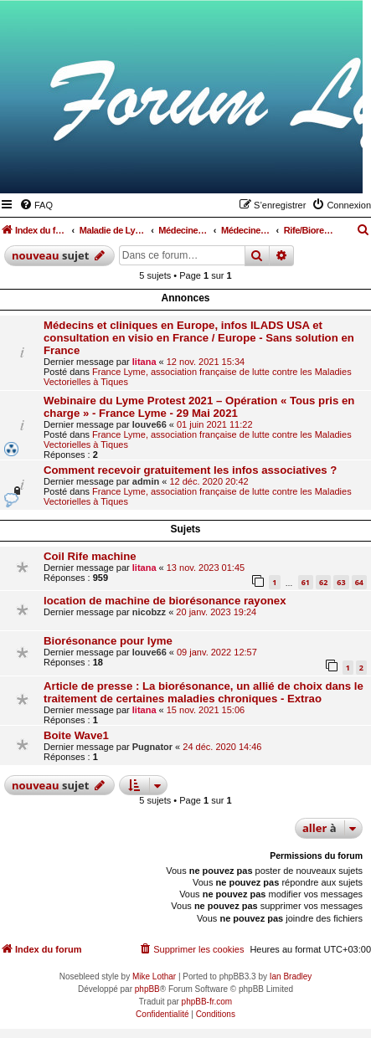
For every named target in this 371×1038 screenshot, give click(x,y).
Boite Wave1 (76, 735)
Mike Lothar (154, 976)
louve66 (149, 424)
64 (359, 582)
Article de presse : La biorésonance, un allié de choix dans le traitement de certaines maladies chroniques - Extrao (203, 692)
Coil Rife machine (90, 556)
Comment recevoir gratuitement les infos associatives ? (190, 470)
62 (323, 582)
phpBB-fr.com (207, 1001)
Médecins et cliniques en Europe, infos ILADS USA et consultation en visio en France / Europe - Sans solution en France (199, 338)
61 (305, 582)
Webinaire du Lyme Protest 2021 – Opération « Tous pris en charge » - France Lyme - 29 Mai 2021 (199, 406)
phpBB (147, 989)
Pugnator (152, 747)
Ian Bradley (291, 976)
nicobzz (149, 612)
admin (145, 481)
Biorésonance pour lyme (108, 641)
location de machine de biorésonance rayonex (165, 600)
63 (341, 582)
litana (144, 362)
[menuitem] (36, 205)
